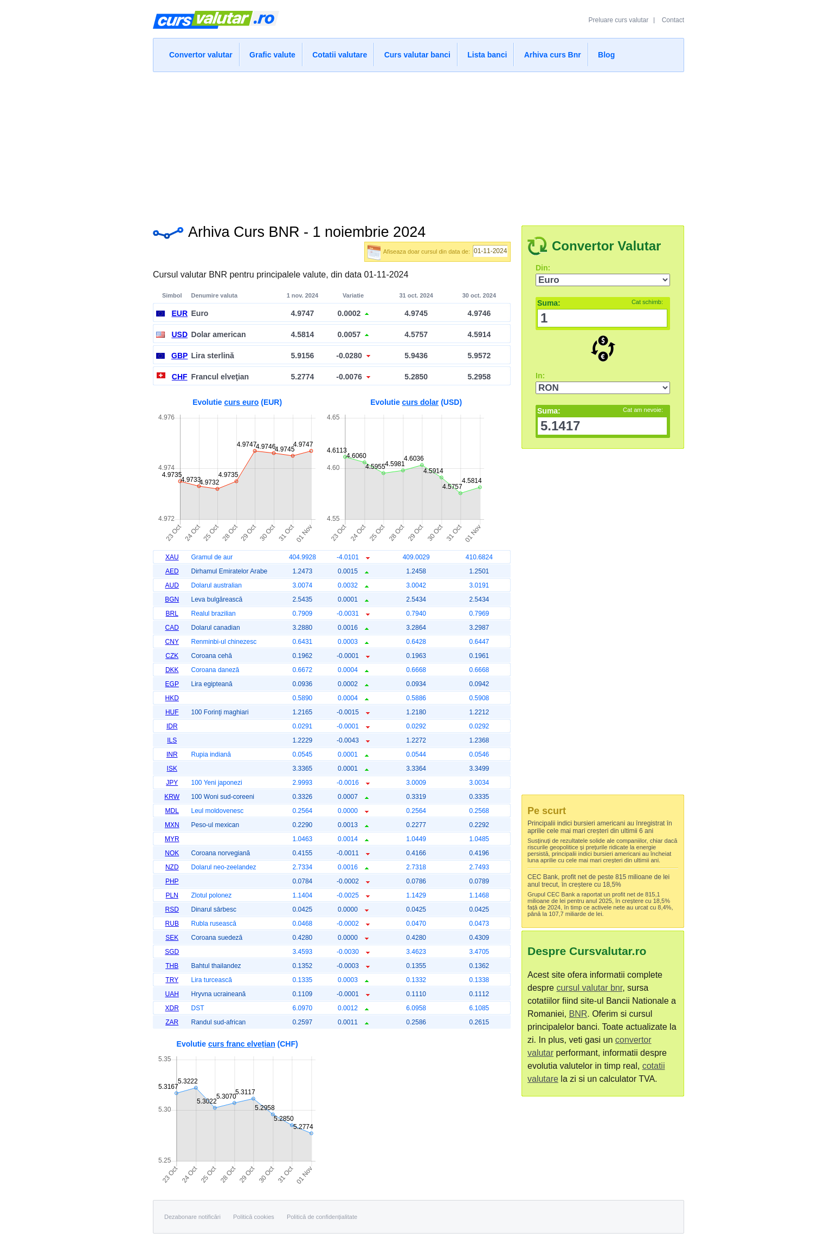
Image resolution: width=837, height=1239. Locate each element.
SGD (172, 952)
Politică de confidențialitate (322, 1217)
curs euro (241, 402)
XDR (172, 1008)
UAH (172, 994)
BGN (172, 599)
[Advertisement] (418, 145)
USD (179, 334)
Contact (673, 20)
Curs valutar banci (417, 54)
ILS (172, 740)
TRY (171, 980)
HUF (172, 712)
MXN (172, 825)
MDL (172, 811)
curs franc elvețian (241, 1044)
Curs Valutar (216, 24)
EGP (172, 684)
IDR (172, 726)
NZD (172, 867)
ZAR (171, 1022)
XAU (172, 557)
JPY (172, 782)
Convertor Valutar (606, 245)
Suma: (600, 303)
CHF (180, 376)
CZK (171, 656)
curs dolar (420, 402)
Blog (606, 54)
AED (172, 571)
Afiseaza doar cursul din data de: (426, 251)
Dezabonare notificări (192, 1217)
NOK (172, 853)
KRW (171, 797)
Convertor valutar (201, 54)
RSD (172, 909)
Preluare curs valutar (619, 20)
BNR (578, 1013)
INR (172, 754)
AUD (172, 585)
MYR (172, 839)
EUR (179, 313)
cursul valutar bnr (589, 987)
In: (540, 375)
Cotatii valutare (339, 54)
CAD (172, 627)
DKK (172, 670)
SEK (171, 937)
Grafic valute (272, 54)
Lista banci (487, 54)
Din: (543, 267)
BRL (172, 613)
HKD (172, 698)
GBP (179, 355)
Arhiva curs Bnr (552, 54)
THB (171, 966)
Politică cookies (253, 1217)
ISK (172, 768)
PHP (172, 881)
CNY (172, 642)
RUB (172, 923)
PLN (172, 895)
